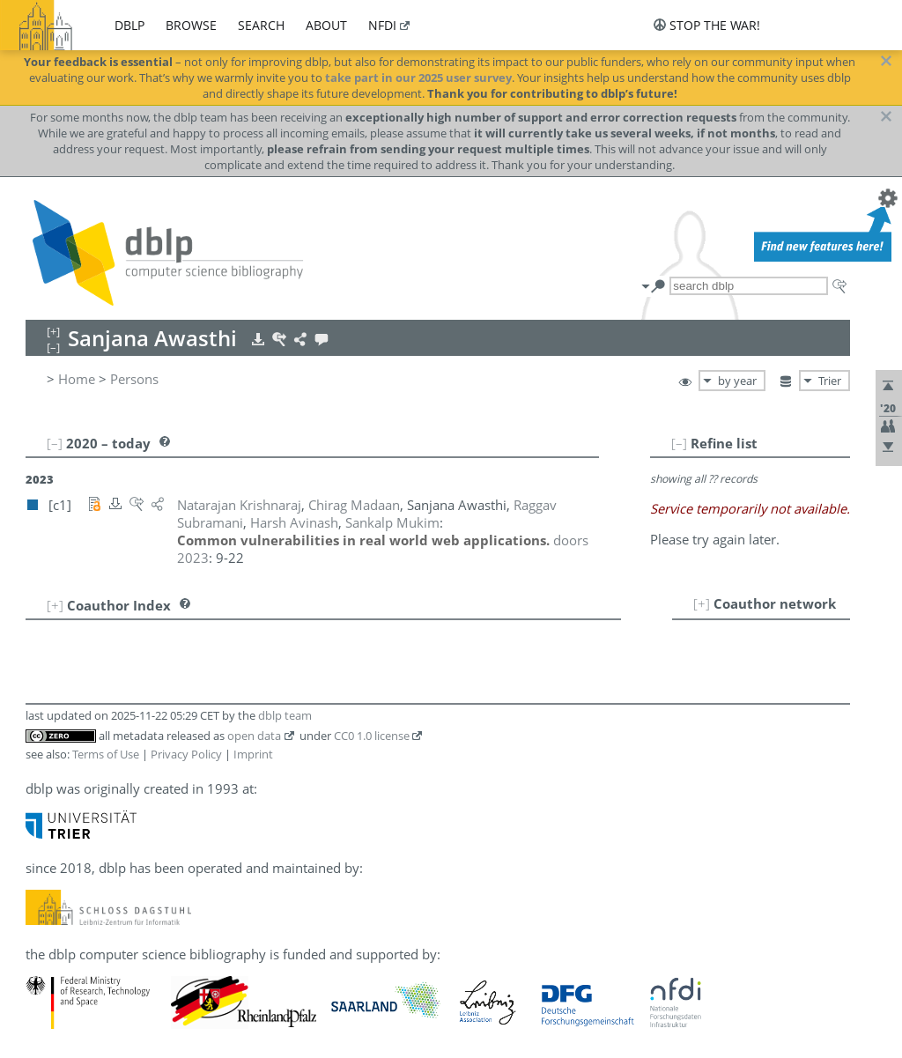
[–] (679, 443)
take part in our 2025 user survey (418, 77)
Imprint (253, 754)
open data (254, 736)
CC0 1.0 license (372, 736)
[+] (701, 603)
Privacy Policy (186, 754)
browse (191, 25)
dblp (129, 25)
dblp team (285, 715)
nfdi (382, 25)
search (261, 25)
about (326, 25)
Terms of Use (105, 754)
